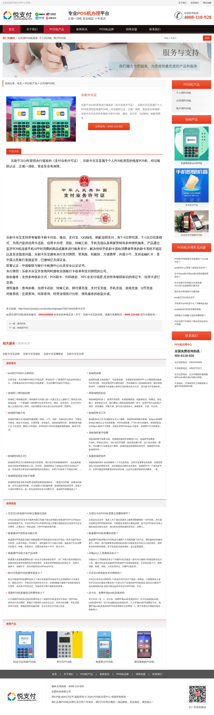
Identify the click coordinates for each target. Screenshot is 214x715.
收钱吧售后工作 (97, 412)
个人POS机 (45, 38)
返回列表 (21, 323)
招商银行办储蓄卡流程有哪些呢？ (190, 315)
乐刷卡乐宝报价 (31, 353)
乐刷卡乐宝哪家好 (53, 353)
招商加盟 (131, 29)
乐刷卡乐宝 (89, 314)
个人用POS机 (183, 92)
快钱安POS (22, 328)
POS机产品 (57, 29)
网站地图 (207, 3)
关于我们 (182, 3)
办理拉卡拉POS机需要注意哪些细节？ (109, 513)
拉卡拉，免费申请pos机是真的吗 (106, 592)
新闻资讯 (81, 29)
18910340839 (45, 314)
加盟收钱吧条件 (97, 456)
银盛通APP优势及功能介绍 (22, 533)
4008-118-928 (132, 314)
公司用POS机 (183, 100)
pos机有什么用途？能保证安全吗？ (191, 268)
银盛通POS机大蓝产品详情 (23, 553)
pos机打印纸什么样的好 (22, 373)
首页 (11, 29)
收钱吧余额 (95, 373)
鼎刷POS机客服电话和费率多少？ (26, 592)
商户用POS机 (183, 108)
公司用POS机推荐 (28, 38)
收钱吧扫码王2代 (17, 456)
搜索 (207, 38)
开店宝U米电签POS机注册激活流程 (27, 513)
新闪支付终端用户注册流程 (187, 291)
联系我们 (195, 3)
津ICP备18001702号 (62, 696)
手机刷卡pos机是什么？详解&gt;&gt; (191, 303)
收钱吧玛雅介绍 (16, 412)
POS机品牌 (107, 29)
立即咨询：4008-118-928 (108, 126)
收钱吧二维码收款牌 (19, 393)
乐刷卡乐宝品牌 (11, 353)
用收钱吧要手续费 (98, 432)
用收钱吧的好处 (97, 393)
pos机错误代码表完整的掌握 (188, 309)
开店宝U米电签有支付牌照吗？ (105, 572)
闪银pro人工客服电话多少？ (104, 553)
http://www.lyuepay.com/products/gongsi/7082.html (45, 308)
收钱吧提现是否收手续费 (21, 475)
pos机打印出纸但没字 (185, 297)
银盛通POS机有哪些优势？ (103, 533)
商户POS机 (60, 38)
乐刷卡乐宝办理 (75, 353)
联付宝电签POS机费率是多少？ (25, 572)
